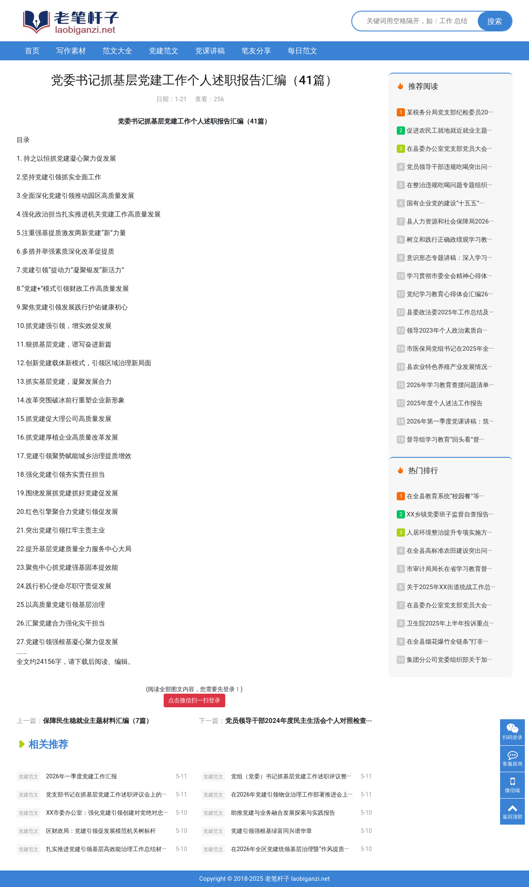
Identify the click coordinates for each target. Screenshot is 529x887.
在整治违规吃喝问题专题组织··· (449, 185)
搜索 (494, 21)
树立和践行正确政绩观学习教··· (449, 239)
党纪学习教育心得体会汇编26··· (450, 294)
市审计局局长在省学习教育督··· (449, 569)
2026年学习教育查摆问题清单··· (450, 385)
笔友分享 (256, 50)
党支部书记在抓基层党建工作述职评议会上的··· (106, 794)
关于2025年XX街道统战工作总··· (451, 587)
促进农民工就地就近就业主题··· (449, 130)
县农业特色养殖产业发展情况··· (449, 367)
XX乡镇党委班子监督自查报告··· (450, 514)
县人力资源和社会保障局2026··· (450, 221)
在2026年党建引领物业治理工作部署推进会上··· (292, 794)
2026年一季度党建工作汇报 (81, 776)
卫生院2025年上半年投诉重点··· (450, 623)
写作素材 (71, 50)
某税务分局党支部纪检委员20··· (450, 112)
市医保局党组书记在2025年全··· (450, 348)
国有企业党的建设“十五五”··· (445, 203)
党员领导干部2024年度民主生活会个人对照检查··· (298, 721)
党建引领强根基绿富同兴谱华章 (271, 831)
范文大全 (117, 50)
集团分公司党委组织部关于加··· (449, 659)
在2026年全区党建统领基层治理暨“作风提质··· (290, 849)
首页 (32, 50)
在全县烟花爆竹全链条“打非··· (447, 641)
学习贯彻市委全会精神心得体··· (449, 276)
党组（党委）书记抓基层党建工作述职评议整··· (291, 776)
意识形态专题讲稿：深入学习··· (449, 258)
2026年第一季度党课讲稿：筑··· (450, 421)
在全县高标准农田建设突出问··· (449, 550)
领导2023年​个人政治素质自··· (447, 330)
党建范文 (164, 50)
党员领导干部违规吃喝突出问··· (449, 167)
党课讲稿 (210, 50)
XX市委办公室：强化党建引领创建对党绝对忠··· (107, 812)
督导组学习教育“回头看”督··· (445, 439)
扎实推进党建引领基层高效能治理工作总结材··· (106, 849)
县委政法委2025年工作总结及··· (450, 312)
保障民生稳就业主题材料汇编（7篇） (98, 721)
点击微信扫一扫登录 (194, 700)
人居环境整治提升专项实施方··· (449, 532)
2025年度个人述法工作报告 (445, 403)
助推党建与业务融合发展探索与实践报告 (283, 812)
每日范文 (302, 50)
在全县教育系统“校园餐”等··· (445, 496)
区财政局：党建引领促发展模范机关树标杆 (101, 831)
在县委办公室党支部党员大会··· (449, 148)
